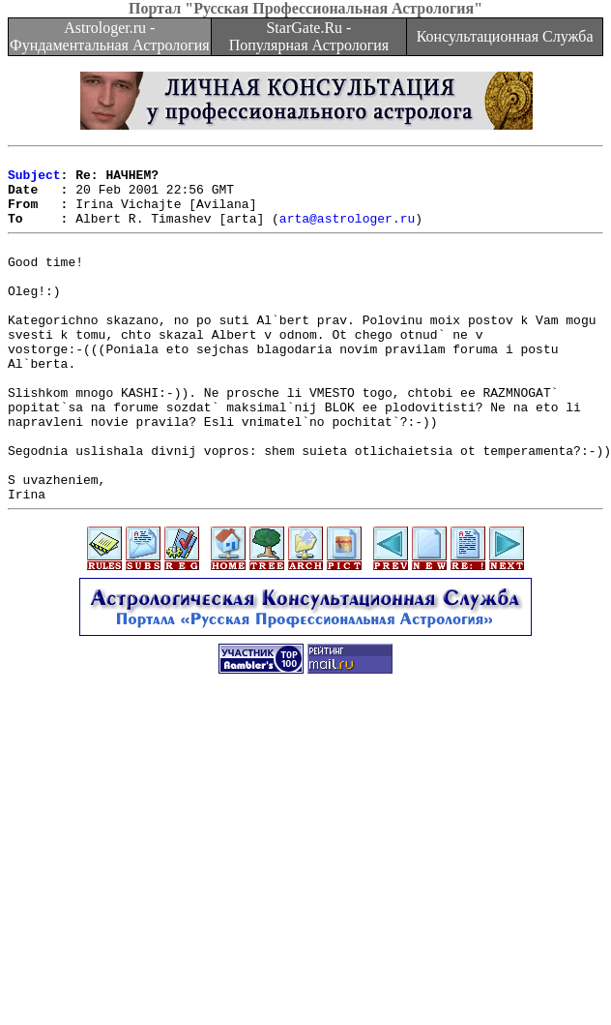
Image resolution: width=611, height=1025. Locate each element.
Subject (34, 180)
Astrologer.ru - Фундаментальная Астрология (110, 36)
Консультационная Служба (505, 36)
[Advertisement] (305, 889)
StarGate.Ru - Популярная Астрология (309, 36)
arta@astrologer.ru (347, 232)
